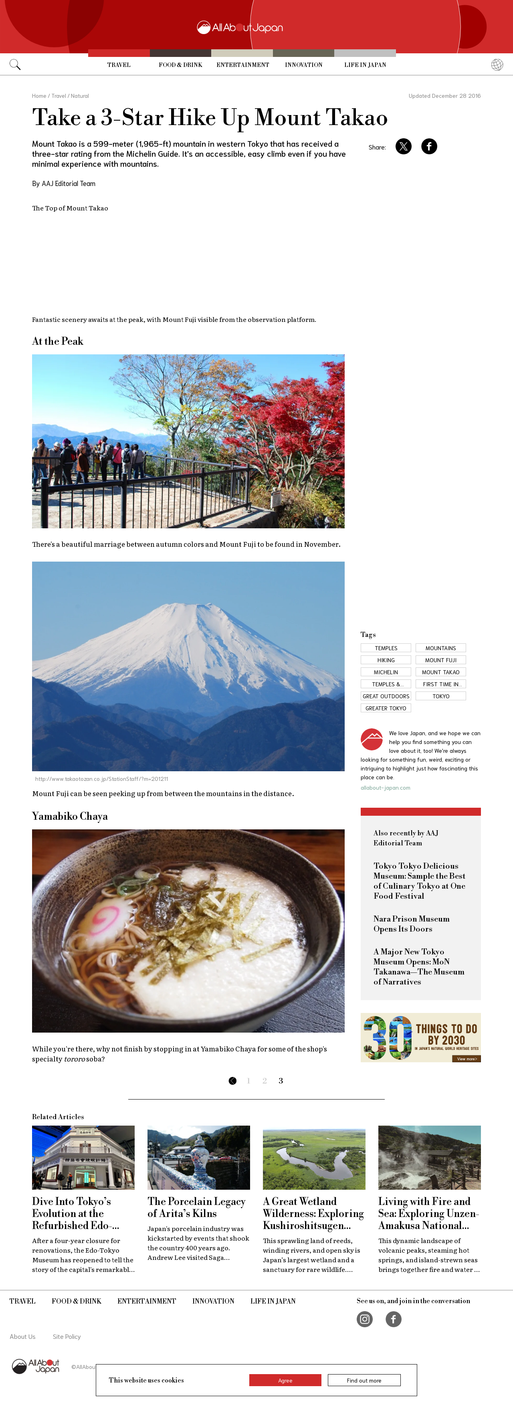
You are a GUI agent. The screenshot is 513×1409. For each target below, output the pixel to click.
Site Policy (67, 1336)
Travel (119, 65)
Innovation (304, 65)
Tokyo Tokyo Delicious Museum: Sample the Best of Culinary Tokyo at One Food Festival (420, 881)
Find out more (364, 1380)
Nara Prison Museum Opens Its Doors (412, 924)
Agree (285, 1380)
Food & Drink (180, 65)
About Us (23, 1336)
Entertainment (242, 65)
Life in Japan (365, 65)
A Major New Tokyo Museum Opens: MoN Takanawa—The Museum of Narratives (419, 967)
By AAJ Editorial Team (63, 182)
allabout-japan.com (385, 787)
